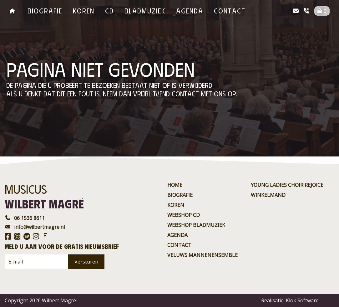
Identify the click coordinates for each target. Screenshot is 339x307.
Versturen (86, 261)
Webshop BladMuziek (196, 225)
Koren (83, 10)
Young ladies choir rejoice (287, 185)
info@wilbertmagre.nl (35, 226)
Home (174, 185)
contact (229, 10)
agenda (189, 10)
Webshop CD (183, 215)
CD (109, 10)
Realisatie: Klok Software (290, 300)
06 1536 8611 (25, 218)
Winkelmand (268, 195)
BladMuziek (144, 10)
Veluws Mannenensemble (202, 255)
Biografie (45, 10)
